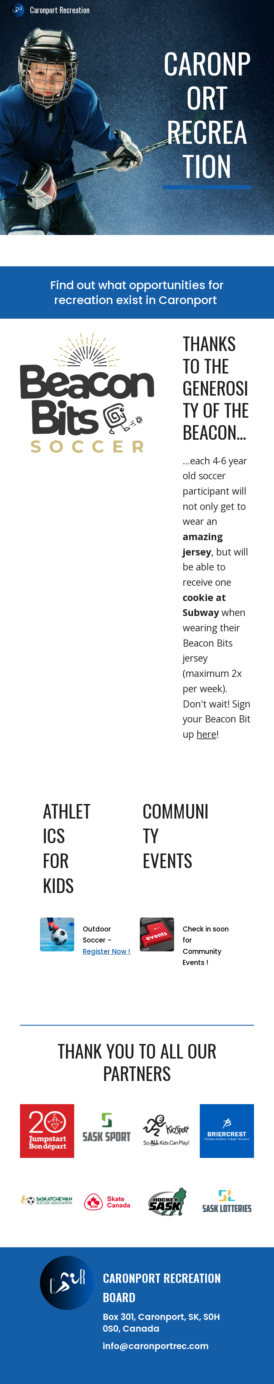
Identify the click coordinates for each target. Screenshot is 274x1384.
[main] (207, 117)
